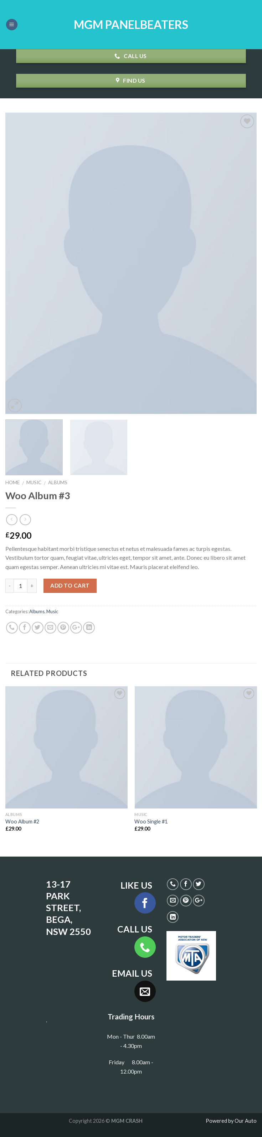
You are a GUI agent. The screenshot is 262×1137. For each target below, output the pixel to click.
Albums (57, 482)
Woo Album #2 (22, 821)
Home (12, 482)
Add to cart (69, 585)
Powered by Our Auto (231, 1121)
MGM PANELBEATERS (131, 24)
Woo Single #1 (151, 821)
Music (33, 482)
